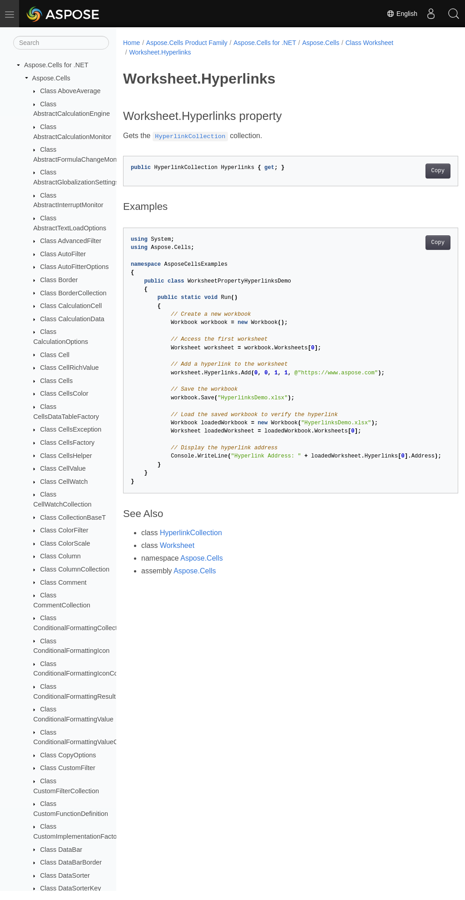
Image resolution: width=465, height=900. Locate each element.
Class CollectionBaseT (73, 517)
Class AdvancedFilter (70, 240)
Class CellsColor (64, 393)
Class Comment (63, 582)
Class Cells (56, 380)
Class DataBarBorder (71, 862)
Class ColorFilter (64, 530)
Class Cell (54, 354)
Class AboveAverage (70, 90)
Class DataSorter (65, 875)
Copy (414, 171)
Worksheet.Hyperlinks (160, 52)
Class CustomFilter (67, 767)
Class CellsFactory (67, 442)
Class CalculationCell (71, 305)
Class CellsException (70, 429)
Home (131, 42)
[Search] (61, 43)
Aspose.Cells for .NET (56, 65)
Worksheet (177, 545)
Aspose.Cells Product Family (187, 42)
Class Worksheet (370, 42)
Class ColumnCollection (74, 569)
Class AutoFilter (63, 254)
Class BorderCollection (73, 293)
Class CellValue (63, 468)
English (401, 14)
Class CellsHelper (66, 455)
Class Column (60, 556)
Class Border (59, 279)
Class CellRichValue (69, 367)
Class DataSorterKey (70, 888)
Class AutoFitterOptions (74, 266)
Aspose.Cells (51, 78)
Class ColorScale (65, 543)
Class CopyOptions (68, 755)
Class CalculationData (72, 319)
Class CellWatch (64, 481)
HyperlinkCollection (191, 533)
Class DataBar (61, 849)
